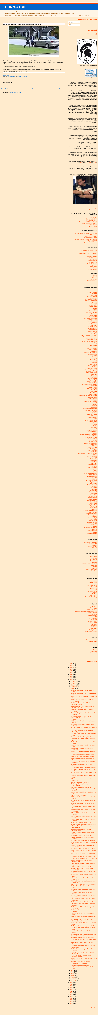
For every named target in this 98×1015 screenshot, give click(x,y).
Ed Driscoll (94, 361)
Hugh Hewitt (93, 400)
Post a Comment (7, 86)
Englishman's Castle (91, 631)
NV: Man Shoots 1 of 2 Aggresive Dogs (81, 835)
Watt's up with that (92, 522)
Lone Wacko (93, 426)
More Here (6, 75)
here (81, 162)
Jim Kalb (94, 413)
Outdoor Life (93, 459)
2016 (71, 982)
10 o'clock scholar (92, 292)
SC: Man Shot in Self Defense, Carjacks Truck (83, 934)
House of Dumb (92, 615)
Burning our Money (91, 609)
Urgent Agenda (92, 515)
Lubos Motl (94, 427)
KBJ (95, 418)
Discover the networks (90, 352)
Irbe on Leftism (92, 269)
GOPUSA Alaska (92, 387)
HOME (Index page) (91, 34)
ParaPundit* (93, 463)
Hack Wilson (93, 393)
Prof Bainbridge (92, 467)
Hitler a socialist (92, 262)
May (72, 973)
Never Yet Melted (92, 450)
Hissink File (93, 588)
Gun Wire (94, 391)
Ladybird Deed (93, 421)
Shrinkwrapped (92, 497)
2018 (71, 678)
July (72, 970)
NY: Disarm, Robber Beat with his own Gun (83, 840)
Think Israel (93, 653)
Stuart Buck (93, 506)
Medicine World (92, 439)
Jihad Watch (93, 411)
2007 (71, 998)
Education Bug (93, 543)
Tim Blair (94, 594)
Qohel (95, 472)
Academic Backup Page (90, 237)
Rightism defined (92, 256)
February (73, 978)
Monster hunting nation (90, 443)
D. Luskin (94, 568)
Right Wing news (92, 484)
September (74, 686)
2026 (71, 664)
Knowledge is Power (91, 420)
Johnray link (93, 235)
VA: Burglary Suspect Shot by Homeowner (82, 937)
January (73, 980)
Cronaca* (94, 344)
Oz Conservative (92, 591)
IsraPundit (94, 650)
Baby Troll (94, 302)
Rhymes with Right (91, 480)
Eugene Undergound (91, 370)
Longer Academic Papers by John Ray (86, 233)
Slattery (95, 592)
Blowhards (94, 314)
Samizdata (94, 627)
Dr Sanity (94, 358)
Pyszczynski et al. (92, 280)
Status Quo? (93, 266)
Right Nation (93, 482)
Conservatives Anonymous (89, 341)
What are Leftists (92, 263)
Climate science (92, 331)
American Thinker (92, 296)
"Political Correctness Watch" (89, 223)
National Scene (92, 447)
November (74, 683)
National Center (92, 446)
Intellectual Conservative (90, 408)
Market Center (93, 436)
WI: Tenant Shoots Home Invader (80, 965)
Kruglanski (94, 279)
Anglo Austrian (93, 607)
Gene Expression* (92, 381)
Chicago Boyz (93, 559)
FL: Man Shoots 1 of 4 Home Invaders (81, 936)
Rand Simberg (93, 474)
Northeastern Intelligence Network (87, 453)
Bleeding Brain (93, 311)
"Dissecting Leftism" (91, 219)
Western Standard (92, 523)
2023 (71, 669)
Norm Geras (93, 614)
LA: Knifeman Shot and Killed (79, 963)
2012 (71, 989)
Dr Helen (94, 357)
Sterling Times (93, 630)
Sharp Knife (93, 495)
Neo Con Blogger (92, 449)
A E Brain (94, 581)
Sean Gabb (93, 628)
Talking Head (93, 507)
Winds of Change (92, 530)
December (74, 681)
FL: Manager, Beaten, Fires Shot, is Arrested (83, 848)
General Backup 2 (92, 240)
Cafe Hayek (93, 561)
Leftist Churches (92, 257)
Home (33, 89)
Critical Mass (93, 342)
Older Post (62, 89)
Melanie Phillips (92, 621)
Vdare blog (94, 516)
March (73, 977)
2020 (71, 674)
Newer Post (4, 89)
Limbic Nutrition (92, 618)
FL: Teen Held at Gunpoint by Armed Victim (83, 926)
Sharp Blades (93, 493)
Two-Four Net (93, 512)
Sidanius (94, 278)
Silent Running (93, 499)
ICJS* (95, 589)
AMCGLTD (94, 295)
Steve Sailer (93, 503)
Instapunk (94, 407)
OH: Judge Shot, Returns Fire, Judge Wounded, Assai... (81, 829)
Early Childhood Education (89, 542)
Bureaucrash (93, 322)
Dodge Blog (93, 355)
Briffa (95, 608)
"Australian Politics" (91, 220)
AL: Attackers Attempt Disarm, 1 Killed (81, 822)
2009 (71, 994)
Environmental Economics (89, 563)
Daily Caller (93, 345)
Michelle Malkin (92, 440)
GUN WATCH (15, 7)
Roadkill (94, 486)
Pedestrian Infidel (92, 464)
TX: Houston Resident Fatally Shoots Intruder (83, 737)
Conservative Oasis (91, 338)
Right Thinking (93, 483)
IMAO (95, 403)
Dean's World (93, 349)
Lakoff (95, 275)
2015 (71, 984)
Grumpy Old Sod (92, 388)
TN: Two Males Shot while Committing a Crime (84, 858)
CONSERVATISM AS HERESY (88, 253)
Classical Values (92, 326)
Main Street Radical (91, 430)
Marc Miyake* (93, 548)
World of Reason (92, 533)
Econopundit (93, 562)
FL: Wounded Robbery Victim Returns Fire (82, 902)
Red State (94, 477)
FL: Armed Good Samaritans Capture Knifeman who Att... (81, 956)
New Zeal (94, 451)
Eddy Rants (93, 364)
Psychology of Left (92, 265)
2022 (71, 671)
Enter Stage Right (92, 368)
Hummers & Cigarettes (90, 401)
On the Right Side (92, 456)
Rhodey (94, 479)
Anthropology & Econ (91, 299)
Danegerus (94, 347)
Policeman (94, 625)
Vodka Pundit (93, 520)
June (72, 972)
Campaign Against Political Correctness (86, 611)
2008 (71, 996)
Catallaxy (94, 584)
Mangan (94, 433)
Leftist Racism (93, 259)
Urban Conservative (91, 513)
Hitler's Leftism (93, 398)
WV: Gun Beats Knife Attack (78, 795)
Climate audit (93, 329)
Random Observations (90, 473)
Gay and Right (93, 380)
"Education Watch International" (88, 222)
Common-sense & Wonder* (89, 335)
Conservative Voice (91, 339)
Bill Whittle (94, 525)
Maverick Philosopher (91, 437)
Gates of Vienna (92, 378)
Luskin (95, 428)
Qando (95, 470)
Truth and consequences (90, 510)
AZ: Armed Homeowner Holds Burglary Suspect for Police (81, 765)
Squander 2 (93, 502)
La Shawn (94, 423)
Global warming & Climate (89, 384)
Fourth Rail (94, 375)
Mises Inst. (94, 571)
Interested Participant (91, 410)
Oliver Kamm (93, 624)
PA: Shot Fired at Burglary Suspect (80, 961)
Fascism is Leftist (92, 260)
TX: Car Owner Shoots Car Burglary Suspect (83, 767)
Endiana (94, 367)
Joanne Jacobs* (92, 546)
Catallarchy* (93, 325)
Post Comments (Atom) (16, 92)
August (73, 688)
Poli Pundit (94, 466)
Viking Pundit (93, 519)
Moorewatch (93, 444)
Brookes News (93, 582)
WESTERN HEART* (91, 595)
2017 (71, 679)
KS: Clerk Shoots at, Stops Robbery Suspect (83, 824)
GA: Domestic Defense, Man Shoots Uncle (82, 706)
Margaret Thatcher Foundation (88, 434)
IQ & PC (94, 617)
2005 (71, 1001)
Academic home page (91, 236)
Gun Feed (94, 390)
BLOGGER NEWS (91, 312)
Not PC (95, 454)
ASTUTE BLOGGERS (90, 301)
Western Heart (93, 226)
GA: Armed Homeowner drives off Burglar (82, 756)
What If (95, 526)
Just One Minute (92, 417)
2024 (71, 667)
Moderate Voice (92, 441)
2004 (71, 1003)
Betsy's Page (93, 306)
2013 (71, 987)
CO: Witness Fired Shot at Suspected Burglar (83, 884)
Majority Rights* (92, 620)
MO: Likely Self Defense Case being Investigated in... (81, 826)
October (73, 685)
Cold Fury (94, 334)
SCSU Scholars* (92, 492)
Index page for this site (90, 209)
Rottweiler (94, 489)
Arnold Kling (93, 558)
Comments (72, 25)
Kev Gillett (94, 586)
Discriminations (92, 354)
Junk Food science (91, 414)
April (72, 975)
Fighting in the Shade (91, 372)
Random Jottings (92, 476)
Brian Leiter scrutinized (90, 318)
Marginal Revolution (91, 569)
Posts (71, 22)
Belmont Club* (93, 305)
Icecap (95, 404)
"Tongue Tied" (93, 217)
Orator (95, 457)
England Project (92, 612)
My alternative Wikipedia (90, 242)
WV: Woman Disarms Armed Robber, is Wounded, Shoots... (82, 703)
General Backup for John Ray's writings (86, 239)
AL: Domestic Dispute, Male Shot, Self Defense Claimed (81, 920)
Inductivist (94, 405)
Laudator (94, 424)
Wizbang (94, 532)
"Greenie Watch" (92, 224)
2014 (71, 986)
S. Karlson (94, 566)
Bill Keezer (94, 308)
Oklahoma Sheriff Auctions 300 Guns (81, 866)
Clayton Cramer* (92, 328)
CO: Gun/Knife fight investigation (80, 782)
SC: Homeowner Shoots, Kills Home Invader (83, 856)
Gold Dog (94, 385)
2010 (71, 993)
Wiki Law (94, 529)
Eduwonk (94, 545)
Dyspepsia (94, 362)
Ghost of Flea (93, 382)
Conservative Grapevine (90, 337)
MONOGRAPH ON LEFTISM (88, 250)
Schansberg (93, 490)
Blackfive (94, 309)
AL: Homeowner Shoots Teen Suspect (81, 787)
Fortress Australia (92, 585)
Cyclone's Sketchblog (91, 597)
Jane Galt (94, 565)
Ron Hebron (93, 487)
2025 (71, 665)
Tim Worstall (93, 509)
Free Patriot (93, 377)
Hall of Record (93, 394)
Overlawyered (93, 460)
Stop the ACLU (92, 505)
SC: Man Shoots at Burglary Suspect (81, 716)
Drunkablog (93, 359)
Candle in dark (93, 324)
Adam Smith (93, 556)
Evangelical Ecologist (91, 371)
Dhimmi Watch (93, 351)
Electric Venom (92, 365)
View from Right (92, 518)
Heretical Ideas (92, 397)
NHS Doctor (93, 622)
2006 (71, 1000)
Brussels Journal (92, 321)
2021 (71, 672)
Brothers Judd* (92, 319)
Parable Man (93, 461)
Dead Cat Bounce (92, 348)
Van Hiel (94, 276)
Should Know (93, 496)
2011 (71, 991)
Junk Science (93, 416)
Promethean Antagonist (90, 469)
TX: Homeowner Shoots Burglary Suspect (82, 754)
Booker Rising (93, 316)
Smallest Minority (92, 500)
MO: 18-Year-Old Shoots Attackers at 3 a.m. (83, 708)
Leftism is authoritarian (90, 268)
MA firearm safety (92, 431)
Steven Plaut (93, 651)
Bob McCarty (93, 315)
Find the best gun (92, 374)
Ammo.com (93, 298)
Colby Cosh (93, 332)
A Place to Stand (92, 641)
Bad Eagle (94, 303)
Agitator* (94, 293)
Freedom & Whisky (91, 640)
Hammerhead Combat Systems (88, 395)
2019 (71, 676)
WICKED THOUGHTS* (90, 528)
